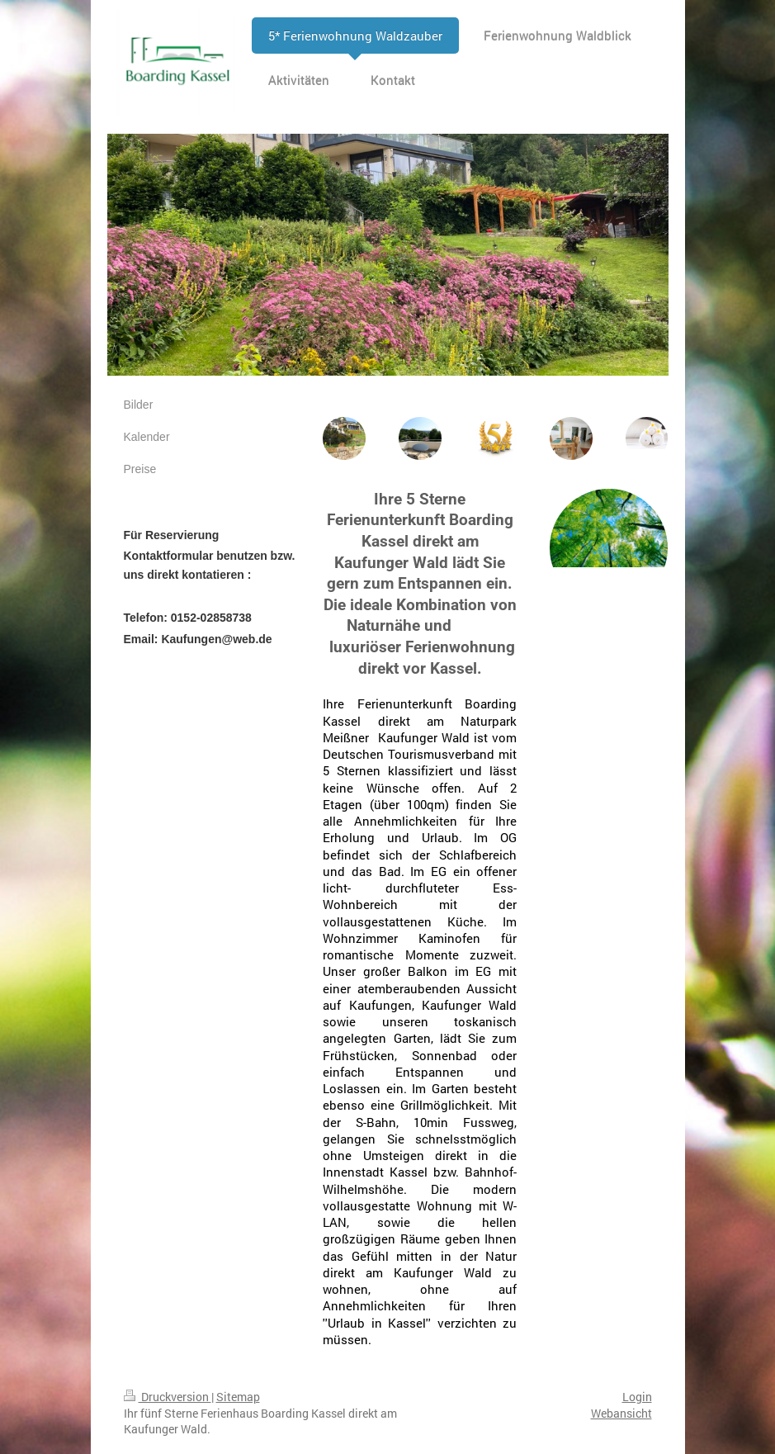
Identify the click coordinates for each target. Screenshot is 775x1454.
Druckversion (167, 1396)
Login (637, 1396)
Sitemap (238, 1396)
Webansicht (621, 1413)
